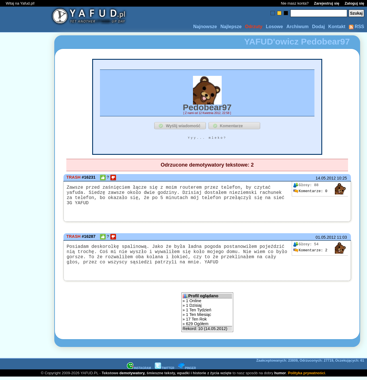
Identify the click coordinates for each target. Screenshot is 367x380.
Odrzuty (253, 26)
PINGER (187, 371)
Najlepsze (231, 26)
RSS (356, 26)
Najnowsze (205, 26)
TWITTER (164, 371)
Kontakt (336, 26)
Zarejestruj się (326, 3)
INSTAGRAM (139, 371)
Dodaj (318, 26)
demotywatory (131, 376)
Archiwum (297, 26)
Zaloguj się (354, 3)
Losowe (274, 26)
